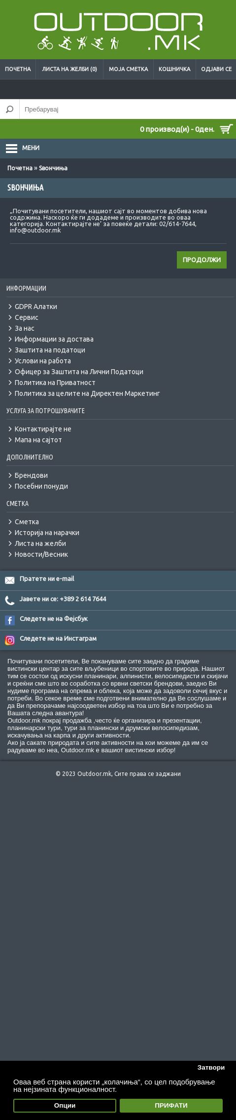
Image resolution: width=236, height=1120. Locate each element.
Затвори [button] (211, 1067)
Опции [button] (65, 1105)
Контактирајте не (43, 429)
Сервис (26, 317)
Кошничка (174, 69)
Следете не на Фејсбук (54, 618)
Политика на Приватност (55, 382)
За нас (24, 328)
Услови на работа (43, 361)
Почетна (18, 69)
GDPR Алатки (36, 306)
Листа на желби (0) (69, 69)
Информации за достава (54, 339)
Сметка (27, 522)
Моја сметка (128, 69)
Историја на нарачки (47, 533)
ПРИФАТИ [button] (171, 1105)
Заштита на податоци (50, 350)
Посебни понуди (41, 486)
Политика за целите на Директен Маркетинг (87, 393)
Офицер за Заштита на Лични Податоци (79, 372)
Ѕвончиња (53, 168)
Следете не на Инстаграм (58, 638)
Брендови (31, 475)
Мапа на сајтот (38, 440)
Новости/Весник (41, 554)
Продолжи (202, 259)
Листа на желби (40, 543)
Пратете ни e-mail (47, 578)
